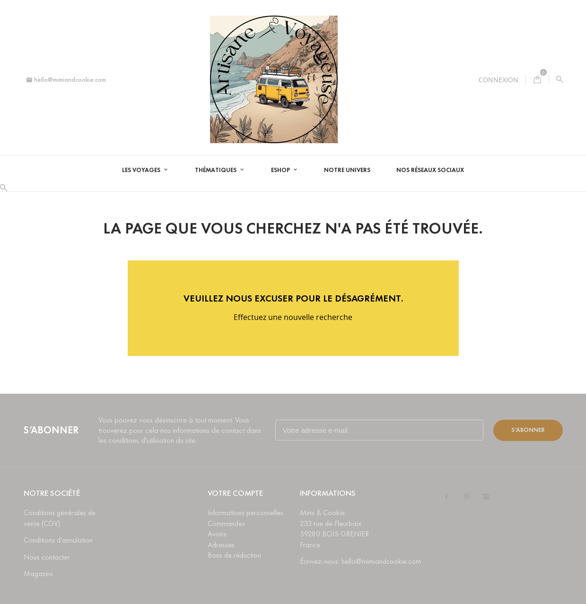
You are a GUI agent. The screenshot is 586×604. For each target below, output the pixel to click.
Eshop (281, 170)
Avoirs (217, 533)
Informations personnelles (245, 512)
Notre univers (347, 170)
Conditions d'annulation (58, 539)
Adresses (221, 544)
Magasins (38, 573)
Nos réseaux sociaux (430, 170)
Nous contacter (47, 556)
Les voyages (142, 170)
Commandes (226, 523)
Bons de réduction (234, 555)
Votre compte (235, 493)
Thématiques (216, 170)
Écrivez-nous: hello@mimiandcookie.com (360, 561)
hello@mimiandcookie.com (66, 80)
